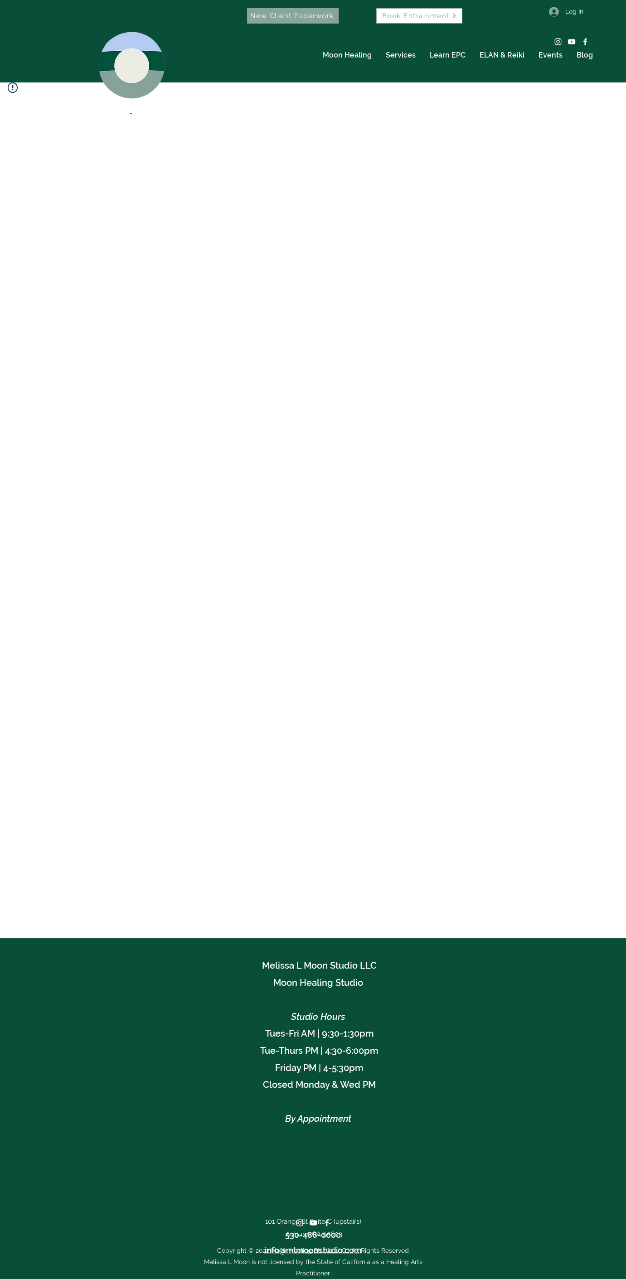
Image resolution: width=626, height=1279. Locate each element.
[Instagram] (558, 41)
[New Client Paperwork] (293, 16)
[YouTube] (571, 41)
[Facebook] (585, 41)
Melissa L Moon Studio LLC (319, 965)
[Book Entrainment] (419, 16)
